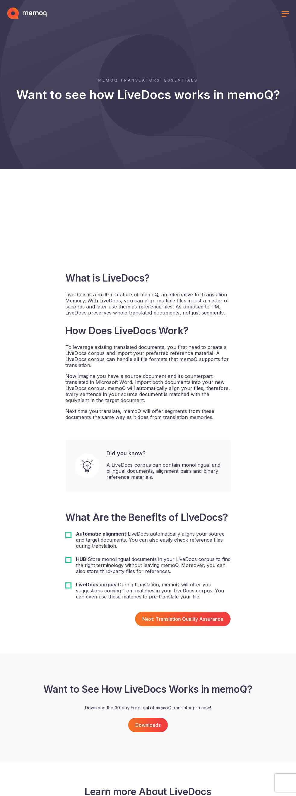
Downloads (148, 725)
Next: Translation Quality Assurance (182, 619)
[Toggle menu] (285, 14)
